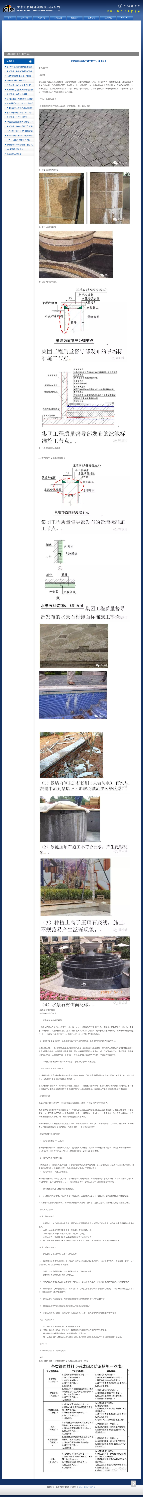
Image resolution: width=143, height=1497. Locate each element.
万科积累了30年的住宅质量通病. (20, 131)
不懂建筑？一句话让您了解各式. (20, 145)
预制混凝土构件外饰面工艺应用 (20, 126)
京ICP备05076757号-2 (87, 1487)
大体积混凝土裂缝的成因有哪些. (20, 108)
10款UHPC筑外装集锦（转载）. (19, 76)
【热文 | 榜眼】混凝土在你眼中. (19, 140)
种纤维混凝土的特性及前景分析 (20, 135)
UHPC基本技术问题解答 (16, 80)
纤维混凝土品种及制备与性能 (19, 85)
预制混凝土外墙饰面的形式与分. (20, 71)
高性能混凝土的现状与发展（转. (20, 122)
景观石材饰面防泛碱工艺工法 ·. (19, 113)
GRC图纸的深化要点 (15, 149)
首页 (18, 54)
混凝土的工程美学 (14, 154)
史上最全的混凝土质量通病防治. (20, 90)
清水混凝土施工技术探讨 (17, 94)
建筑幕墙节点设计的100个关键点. (20, 103)
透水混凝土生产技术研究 (17, 117)
